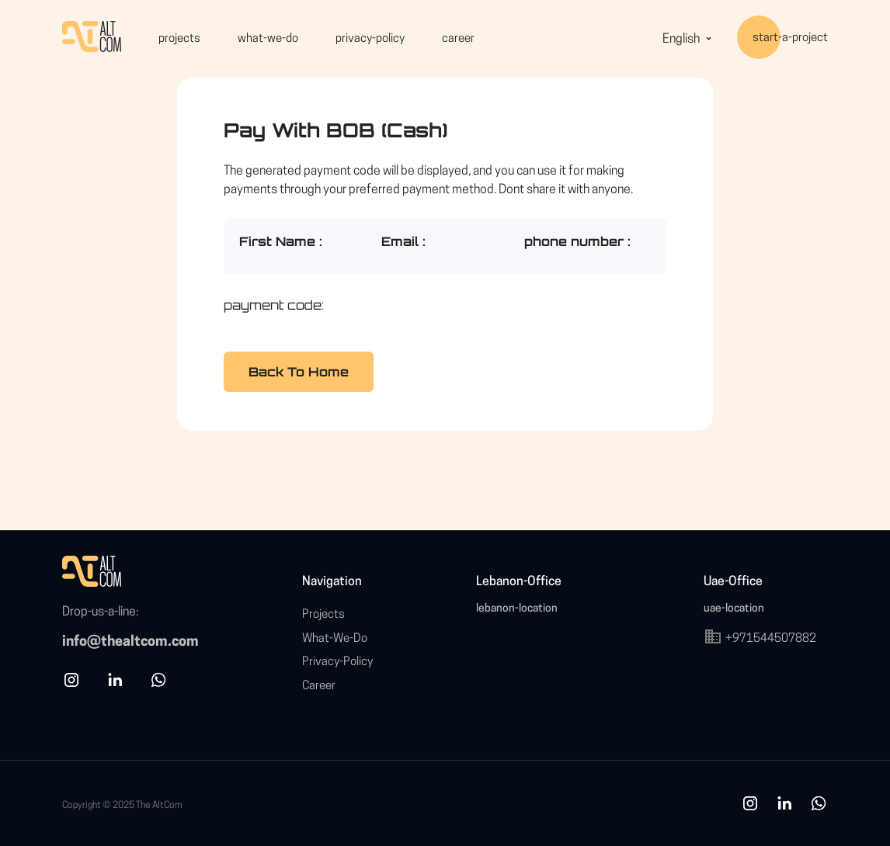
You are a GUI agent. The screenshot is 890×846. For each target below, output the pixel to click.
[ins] (750, 810)
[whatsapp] (158, 686)
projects (179, 39)
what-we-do (268, 39)
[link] (784, 810)
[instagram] (71, 686)
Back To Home (299, 372)
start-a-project (790, 39)
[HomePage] (91, 39)
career (458, 39)
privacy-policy (370, 39)
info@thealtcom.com (130, 642)
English (688, 40)
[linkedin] (115, 686)
